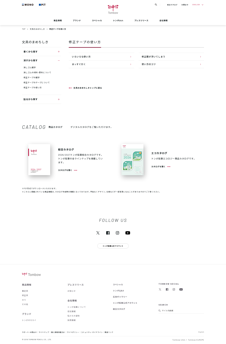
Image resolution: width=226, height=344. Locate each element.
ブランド (77, 20)
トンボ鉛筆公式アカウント (125, 302)
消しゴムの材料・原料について (37, 72)
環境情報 (71, 311)
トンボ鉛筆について (76, 307)
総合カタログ (172, 4)
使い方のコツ (149, 64)
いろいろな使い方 (81, 56)
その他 (25, 304)
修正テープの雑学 (32, 77)
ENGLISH (196, 4)
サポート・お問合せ (29, 332)
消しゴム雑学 (30, 67)
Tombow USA (178, 339)
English (201, 332)
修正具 (25, 295)
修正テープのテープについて (37, 82)
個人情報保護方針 (58, 332)
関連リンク (109, 332)
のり (24, 299)
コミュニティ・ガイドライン (92, 332)
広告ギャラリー (120, 296)
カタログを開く (65, 170)
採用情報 (71, 320)
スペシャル (97, 20)
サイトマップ (44, 332)
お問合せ (184, 4)
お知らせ (71, 290)
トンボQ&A (118, 20)
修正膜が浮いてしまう (153, 56)
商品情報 (58, 20)
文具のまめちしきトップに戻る (87, 87)
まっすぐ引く (79, 64)
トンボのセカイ (29, 320)
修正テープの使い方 (33, 87)
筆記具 (25, 290)
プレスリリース (141, 20)
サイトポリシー (73, 332)
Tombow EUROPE (196, 339)
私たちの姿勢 (73, 315)
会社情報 (163, 20)
